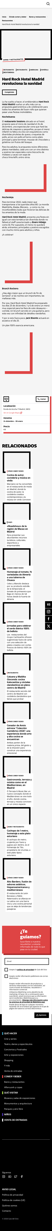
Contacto (6, 1211)
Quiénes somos (9, 1205)
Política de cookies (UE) (13, 1200)
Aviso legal (9, 1189)
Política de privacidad (12, 1195)
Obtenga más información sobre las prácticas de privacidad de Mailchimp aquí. (28, 1001)
